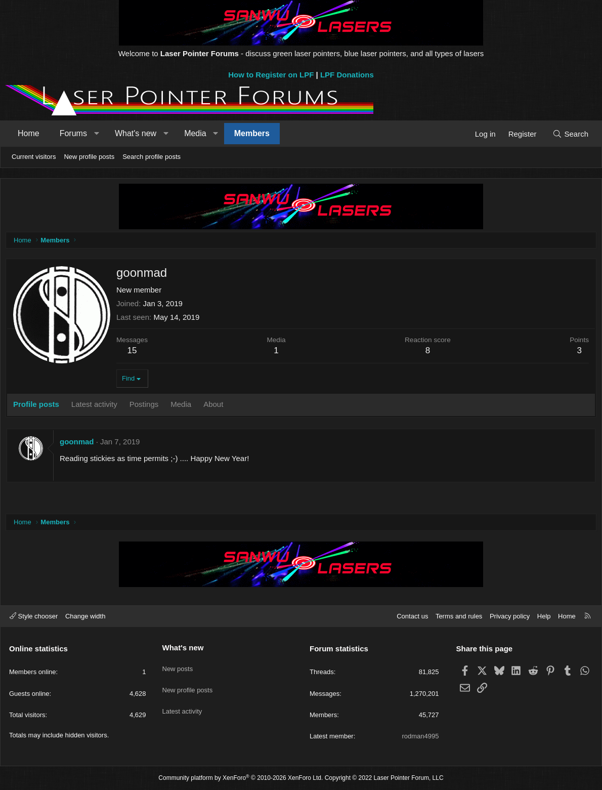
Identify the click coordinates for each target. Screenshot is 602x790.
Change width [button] (85, 616)
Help (544, 616)
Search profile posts (151, 156)
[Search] (570, 133)
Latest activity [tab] (97, 406)
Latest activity (182, 701)
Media (195, 133)
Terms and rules (459, 616)
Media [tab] (183, 406)
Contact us (412, 616)
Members (252, 133)
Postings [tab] (146, 406)
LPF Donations (347, 74)
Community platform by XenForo (240, 777)
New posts (177, 665)
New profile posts (89, 156)
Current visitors (34, 156)
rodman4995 (420, 736)
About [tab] (216, 406)
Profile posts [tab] (39, 406)
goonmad (79, 444)
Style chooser (34, 616)
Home (28, 133)
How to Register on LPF (271, 74)
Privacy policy (510, 616)
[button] (96, 133)
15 (135, 353)
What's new (135, 133)
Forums (73, 133)
